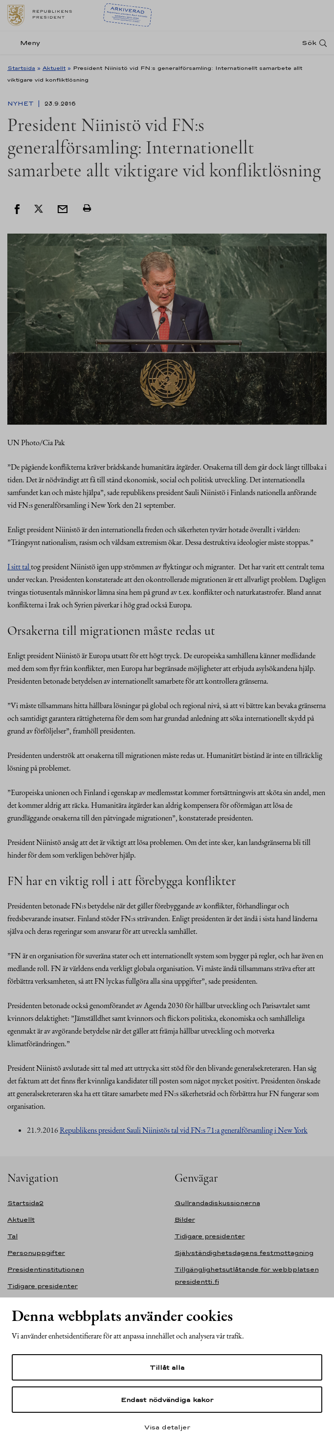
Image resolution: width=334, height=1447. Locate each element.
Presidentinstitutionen (45, 1269)
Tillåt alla (167, 1367)
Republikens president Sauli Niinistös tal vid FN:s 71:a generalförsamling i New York (184, 1130)
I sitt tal (19, 567)
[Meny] (26, 43)
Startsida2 (25, 1203)
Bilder (185, 1219)
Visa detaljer (167, 1427)
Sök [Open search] (309, 42)
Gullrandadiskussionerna (217, 1203)
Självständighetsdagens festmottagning (244, 1253)
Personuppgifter (36, 1253)
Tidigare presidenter (42, 1286)
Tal (12, 1236)
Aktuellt (54, 68)
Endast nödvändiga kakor (167, 1399)
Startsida (21, 68)
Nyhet (21, 104)
